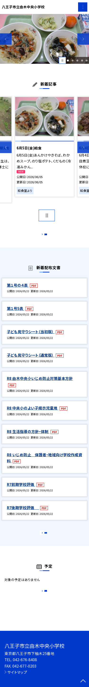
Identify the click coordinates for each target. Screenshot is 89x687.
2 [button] (72, 60)
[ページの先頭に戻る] (83, 681)
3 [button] (77, 60)
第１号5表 (15, 313)
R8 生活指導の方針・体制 (28, 436)
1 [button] (68, 60)
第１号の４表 (18, 290)
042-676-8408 (25, 659)
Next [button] (83, 39)
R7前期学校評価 (21, 489)
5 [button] (87, 60)
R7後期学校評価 (23, 512)
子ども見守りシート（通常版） (31, 360)
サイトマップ (17, 672)
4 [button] (82, 60)
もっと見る (42, 235)
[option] (44, 39)
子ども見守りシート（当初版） (31, 336)
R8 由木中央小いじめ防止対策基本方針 (40, 383)
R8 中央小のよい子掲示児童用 (32, 412)
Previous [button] (6, 39)
